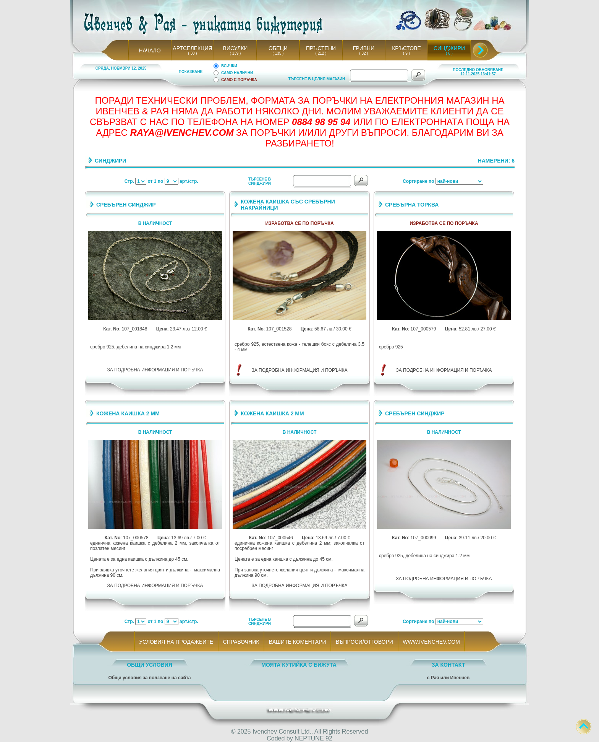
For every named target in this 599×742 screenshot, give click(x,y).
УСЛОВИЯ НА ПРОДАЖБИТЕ (176, 642)
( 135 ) (278, 53)
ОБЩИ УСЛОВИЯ (149, 665)
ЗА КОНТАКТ (448, 665)
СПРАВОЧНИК (241, 642)
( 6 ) (449, 53)
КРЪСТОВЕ (406, 48)
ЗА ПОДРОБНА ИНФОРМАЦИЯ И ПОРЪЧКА (155, 370)
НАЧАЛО (149, 50)
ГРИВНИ (364, 48)
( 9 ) (406, 53)
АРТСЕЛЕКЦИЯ (192, 48)
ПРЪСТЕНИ (321, 48)
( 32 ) (363, 53)
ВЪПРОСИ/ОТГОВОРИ (364, 642)
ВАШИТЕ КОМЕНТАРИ (297, 642)
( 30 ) (192, 53)
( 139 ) (235, 53)
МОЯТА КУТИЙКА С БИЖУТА (299, 665)
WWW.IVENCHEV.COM (431, 642)
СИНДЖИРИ (449, 48)
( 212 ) (321, 53)
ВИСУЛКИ (235, 48)
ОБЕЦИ (278, 48)
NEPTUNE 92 (313, 738)
